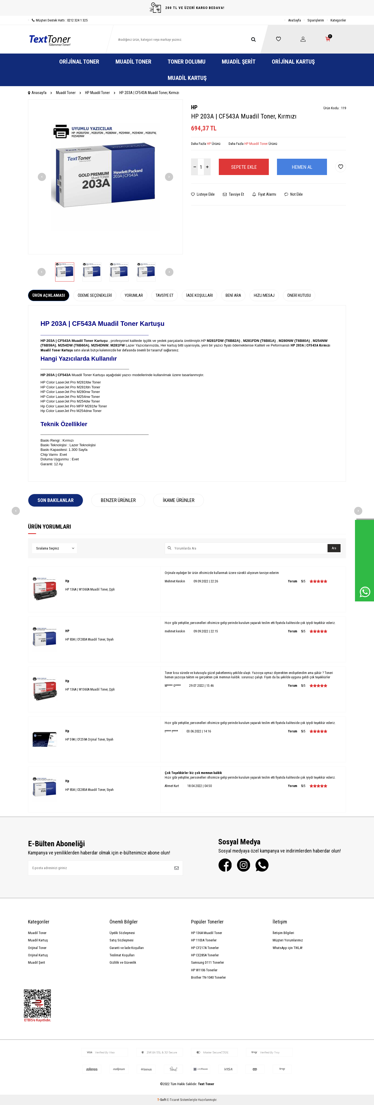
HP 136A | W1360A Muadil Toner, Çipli (90, 589)
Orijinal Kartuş (293, 61)
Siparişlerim (315, 20)
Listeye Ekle (203, 194)
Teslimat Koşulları (122, 955)
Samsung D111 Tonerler (207, 962)
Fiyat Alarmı (264, 194)
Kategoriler (338, 20)
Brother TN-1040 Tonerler (208, 977)
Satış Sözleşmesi (121, 940)
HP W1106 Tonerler (204, 970)
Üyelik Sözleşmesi (122, 933)
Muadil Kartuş (187, 78)
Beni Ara (233, 295)
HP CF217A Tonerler (205, 948)
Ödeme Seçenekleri (95, 295)
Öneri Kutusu (299, 295)
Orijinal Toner (79, 61)
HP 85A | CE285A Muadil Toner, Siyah (89, 790)
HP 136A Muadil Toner (206, 933)
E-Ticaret (173, 1100)
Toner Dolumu (186, 61)
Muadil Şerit (238, 61)
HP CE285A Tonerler (205, 955)
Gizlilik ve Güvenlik (123, 962)
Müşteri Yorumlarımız (288, 940)
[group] (105, 177)
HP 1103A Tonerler (204, 940)
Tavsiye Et (233, 194)
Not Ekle (293, 194)
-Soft (162, 1100)
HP (194, 107)
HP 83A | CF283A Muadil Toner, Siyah (89, 639)
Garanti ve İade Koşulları (127, 948)
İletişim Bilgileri (283, 933)
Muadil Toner (133, 61)
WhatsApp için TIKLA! (288, 948)
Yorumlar (134, 295)
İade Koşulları (199, 295)
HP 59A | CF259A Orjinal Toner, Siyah (89, 739)
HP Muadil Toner (97, 92)
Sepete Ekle (244, 167)
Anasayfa (37, 92)
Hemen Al (302, 167)
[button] (42, 177)
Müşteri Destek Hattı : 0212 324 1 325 (58, 20)
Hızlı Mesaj (264, 295)
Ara (334, 548)
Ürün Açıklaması (48, 295)
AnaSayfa (294, 20)
